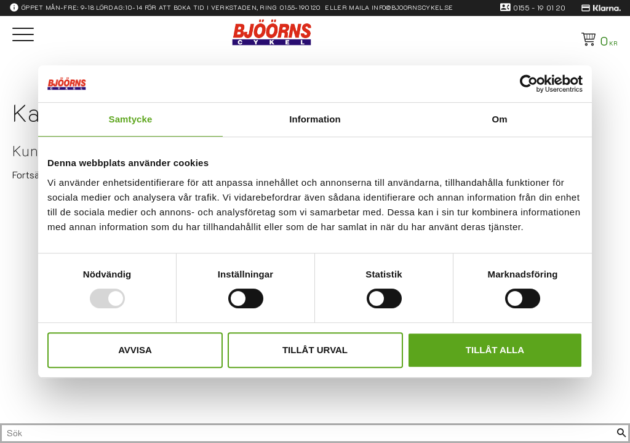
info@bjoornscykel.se (412, 7)
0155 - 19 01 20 (539, 7)
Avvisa (135, 350)
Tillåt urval (315, 350)
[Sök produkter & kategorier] (308, 433)
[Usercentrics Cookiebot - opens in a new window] (529, 83)
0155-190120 (300, 7)
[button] (23, 35)
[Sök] (621, 433)
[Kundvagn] (597, 39)
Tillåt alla (495, 350)
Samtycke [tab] (131, 119)
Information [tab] (315, 119)
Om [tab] (499, 119)
